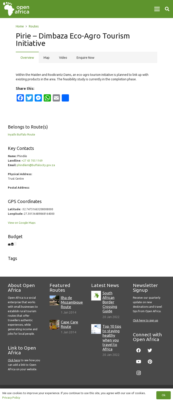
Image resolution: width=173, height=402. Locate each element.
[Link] (16, 9)
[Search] (167, 9)
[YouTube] (138, 361)
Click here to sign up (145, 320)
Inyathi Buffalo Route (21, 134)
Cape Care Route (69, 324)
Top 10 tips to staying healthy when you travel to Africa (111, 337)
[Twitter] (149, 350)
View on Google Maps (21, 222)
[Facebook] (138, 350)
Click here (14, 360)
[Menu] (157, 9)
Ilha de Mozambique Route (72, 302)
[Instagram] (138, 373)
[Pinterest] (149, 361)
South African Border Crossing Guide (109, 302)
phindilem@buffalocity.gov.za (36, 165)
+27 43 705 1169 (32, 160)
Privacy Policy (11, 397)
